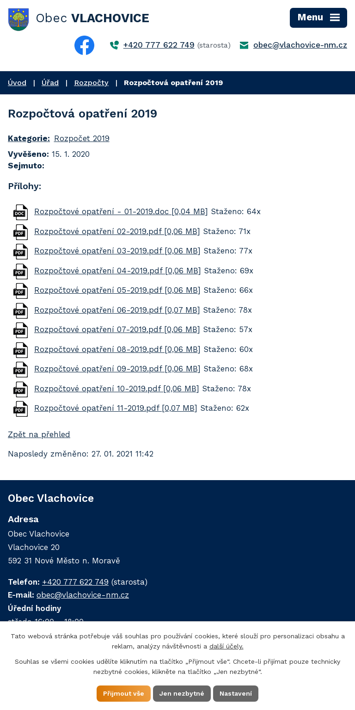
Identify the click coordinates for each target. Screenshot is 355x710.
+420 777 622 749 (159, 44)
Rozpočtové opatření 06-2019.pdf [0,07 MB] (117, 310)
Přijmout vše (123, 693)
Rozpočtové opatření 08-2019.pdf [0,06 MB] (117, 349)
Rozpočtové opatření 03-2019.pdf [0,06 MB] (117, 250)
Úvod (17, 82)
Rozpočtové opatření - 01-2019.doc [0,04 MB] (121, 211)
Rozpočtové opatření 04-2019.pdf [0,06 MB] (117, 270)
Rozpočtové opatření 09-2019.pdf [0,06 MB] (117, 368)
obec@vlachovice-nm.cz (300, 44)
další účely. (226, 646)
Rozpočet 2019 (82, 138)
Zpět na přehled (39, 434)
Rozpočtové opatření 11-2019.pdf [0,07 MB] (115, 408)
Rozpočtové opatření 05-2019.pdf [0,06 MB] (117, 290)
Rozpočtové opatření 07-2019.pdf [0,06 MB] (117, 329)
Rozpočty (91, 82)
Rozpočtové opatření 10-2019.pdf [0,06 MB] (116, 388)
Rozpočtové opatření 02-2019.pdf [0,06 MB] (117, 231)
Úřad (50, 82)
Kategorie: (29, 138)
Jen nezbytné (181, 693)
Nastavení (236, 693)
